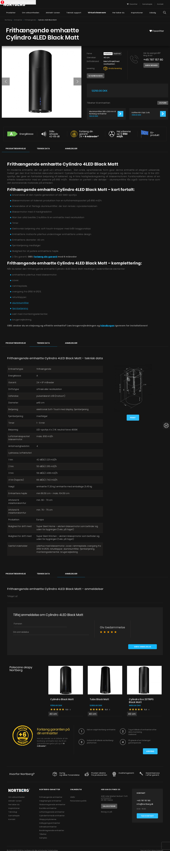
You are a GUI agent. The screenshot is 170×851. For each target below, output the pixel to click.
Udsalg (152, 12)
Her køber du (118, 12)
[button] (6, 81)
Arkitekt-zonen (53, 12)
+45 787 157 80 (153, 59)
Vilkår (72, 797)
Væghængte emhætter (50, 801)
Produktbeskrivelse (16, 148)
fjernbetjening (20, 308)
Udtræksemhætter (48, 827)
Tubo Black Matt (99, 699)
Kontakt (11, 820)
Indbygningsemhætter (49, 823)
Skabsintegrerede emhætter (52, 805)
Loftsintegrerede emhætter (52, 812)
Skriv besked (151, 65)
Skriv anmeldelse (142, 647)
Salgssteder (109, 806)
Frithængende (30, 20)
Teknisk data (43, 148)
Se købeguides (95, 76)
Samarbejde (14, 816)
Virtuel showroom (97, 12)
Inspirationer (137, 12)
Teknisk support (73, 12)
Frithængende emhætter (50, 797)
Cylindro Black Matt (62, 699)
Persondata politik (78, 801)
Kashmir (117, 53)
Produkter (11, 12)
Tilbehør (42, 834)
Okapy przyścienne (47, 820)
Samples (43, 838)
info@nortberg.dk (145, 804)
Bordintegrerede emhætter (51, 831)
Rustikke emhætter (48, 808)
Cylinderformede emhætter (52, 816)
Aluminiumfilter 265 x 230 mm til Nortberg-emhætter (102, 112)
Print (133, 417)
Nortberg (8, 20)
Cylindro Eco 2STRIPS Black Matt (141, 701)
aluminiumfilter (20, 302)
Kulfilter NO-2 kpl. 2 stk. (141, 112)
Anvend (150, 751)
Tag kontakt (147, 816)
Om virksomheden (30, 12)
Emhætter (18, 20)
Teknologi (12, 812)
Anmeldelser (71, 148)
